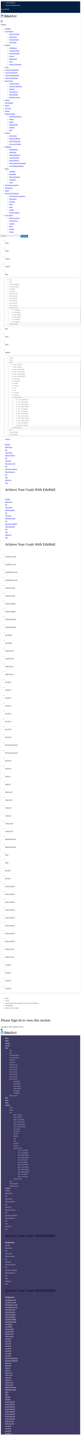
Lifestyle (7, 133)
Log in (2, 9)
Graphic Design (14, 39)
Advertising (12, 152)
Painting (11, 229)
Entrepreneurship (14, 53)
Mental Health (13, 125)
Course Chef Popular (11, 73)
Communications (14, 51)
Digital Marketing (14, 155)
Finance (11, 56)
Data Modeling (13, 94)
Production (12, 180)
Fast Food (8, 108)
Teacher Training (14, 212)
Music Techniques (14, 177)
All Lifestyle (13, 136)
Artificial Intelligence (15, 86)
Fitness (11, 122)
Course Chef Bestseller (12, 70)
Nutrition (12, 127)
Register (7, 9)
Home (7, 998)
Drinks (7, 105)
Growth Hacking (14, 158)
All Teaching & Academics (17, 196)
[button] (42, 496)
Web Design (12, 42)
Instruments (12, 174)
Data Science (9, 81)
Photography (9, 188)
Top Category (9, 215)
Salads (7, 191)
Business (7, 45)
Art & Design (9, 31)
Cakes (7, 67)
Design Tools (13, 37)
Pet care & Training (15, 144)
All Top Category (14, 218)
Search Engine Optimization (17, 163)
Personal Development (11, 185)
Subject (11, 232)
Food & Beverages (14, 141)
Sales (10, 62)
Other (11, 207)
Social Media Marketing (16, 166)
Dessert (7, 100)
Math (10, 204)
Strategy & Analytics (15, 64)
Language (12, 201)
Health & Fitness (10, 114)
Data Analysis (13, 92)
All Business (13, 48)
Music (7, 169)
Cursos (7, 1000)
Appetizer (8, 29)
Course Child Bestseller (12, 75)
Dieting (11, 119)
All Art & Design (14, 34)
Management (13, 59)
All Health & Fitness (15, 116)
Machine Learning (14, 97)
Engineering (12, 199)
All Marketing (13, 149)
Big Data (12, 89)
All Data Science (14, 83)
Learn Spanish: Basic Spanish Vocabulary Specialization (21, 1003)
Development (9, 103)
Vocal (11, 182)
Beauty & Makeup (14, 138)
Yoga (10, 130)
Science (11, 210)
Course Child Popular (11, 78)
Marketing (8, 147)
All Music (12, 171)
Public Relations (14, 160)
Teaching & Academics (12, 193)
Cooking (11, 224)
